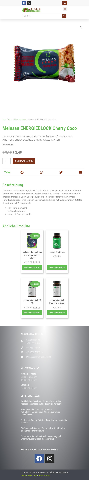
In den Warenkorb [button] (32, 267)
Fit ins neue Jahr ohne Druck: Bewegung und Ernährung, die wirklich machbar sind (41, 437)
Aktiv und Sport (20, 119)
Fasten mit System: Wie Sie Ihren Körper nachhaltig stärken (44, 421)
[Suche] (64, 16)
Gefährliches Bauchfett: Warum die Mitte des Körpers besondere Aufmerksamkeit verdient (41, 402)
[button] (65, 9)
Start (4, 119)
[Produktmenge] (6, 161)
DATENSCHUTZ (44, 475)
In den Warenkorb (24, 161)
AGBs (24, 475)
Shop (10, 119)
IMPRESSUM (32, 475)
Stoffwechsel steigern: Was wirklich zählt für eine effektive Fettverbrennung (43, 429)
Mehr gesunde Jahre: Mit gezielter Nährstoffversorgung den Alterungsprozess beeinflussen (40, 412)
